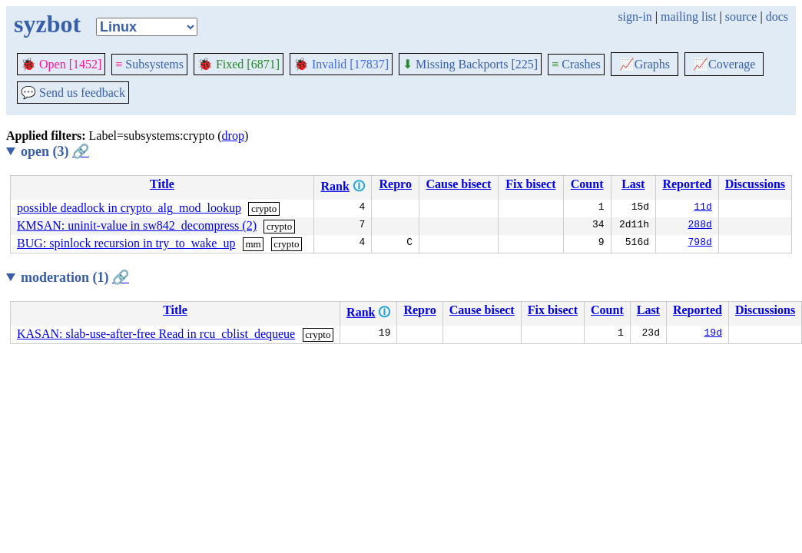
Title (162, 183)
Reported (686, 183)
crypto (264, 208)
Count (587, 183)
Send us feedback (73, 92)
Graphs (644, 64)
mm (252, 244)
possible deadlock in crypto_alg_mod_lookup (129, 207)
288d (700, 226)
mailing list (688, 16)
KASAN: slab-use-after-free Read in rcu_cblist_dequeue (156, 333)
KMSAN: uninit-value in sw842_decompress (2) (137, 225)
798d (700, 243)
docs (777, 16)
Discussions (755, 183)
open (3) (55, 151)
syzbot (47, 24)
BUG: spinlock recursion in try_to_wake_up (126, 243)
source (741, 16)
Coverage (724, 64)
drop (233, 135)
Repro (395, 183)
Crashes (576, 64)
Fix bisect (530, 183)
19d (713, 334)
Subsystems (149, 64)
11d (702, 208)
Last (633, 183)
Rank (335, 186)
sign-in (634, 16)
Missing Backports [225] (470, 64)
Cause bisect (459, 183)
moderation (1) (75, 277)
